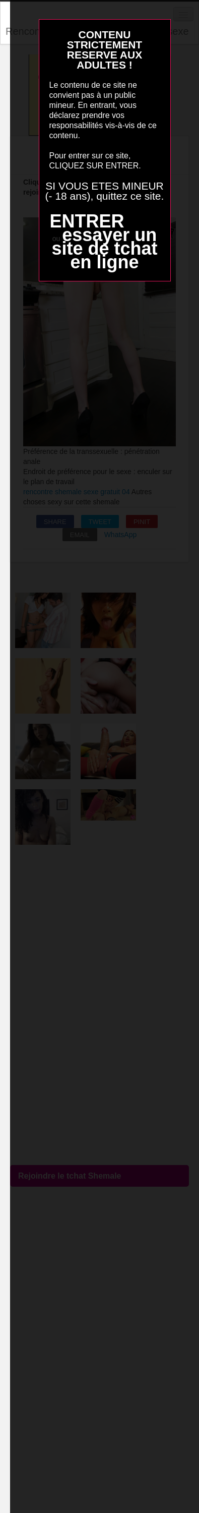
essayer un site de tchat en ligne (104, 248)
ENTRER (86, 221)
